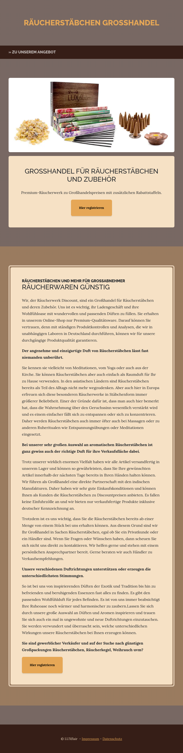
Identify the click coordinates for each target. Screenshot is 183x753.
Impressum (90, 739)
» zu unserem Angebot (32, 52)
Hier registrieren (91, 208)
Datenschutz (112, 739)
